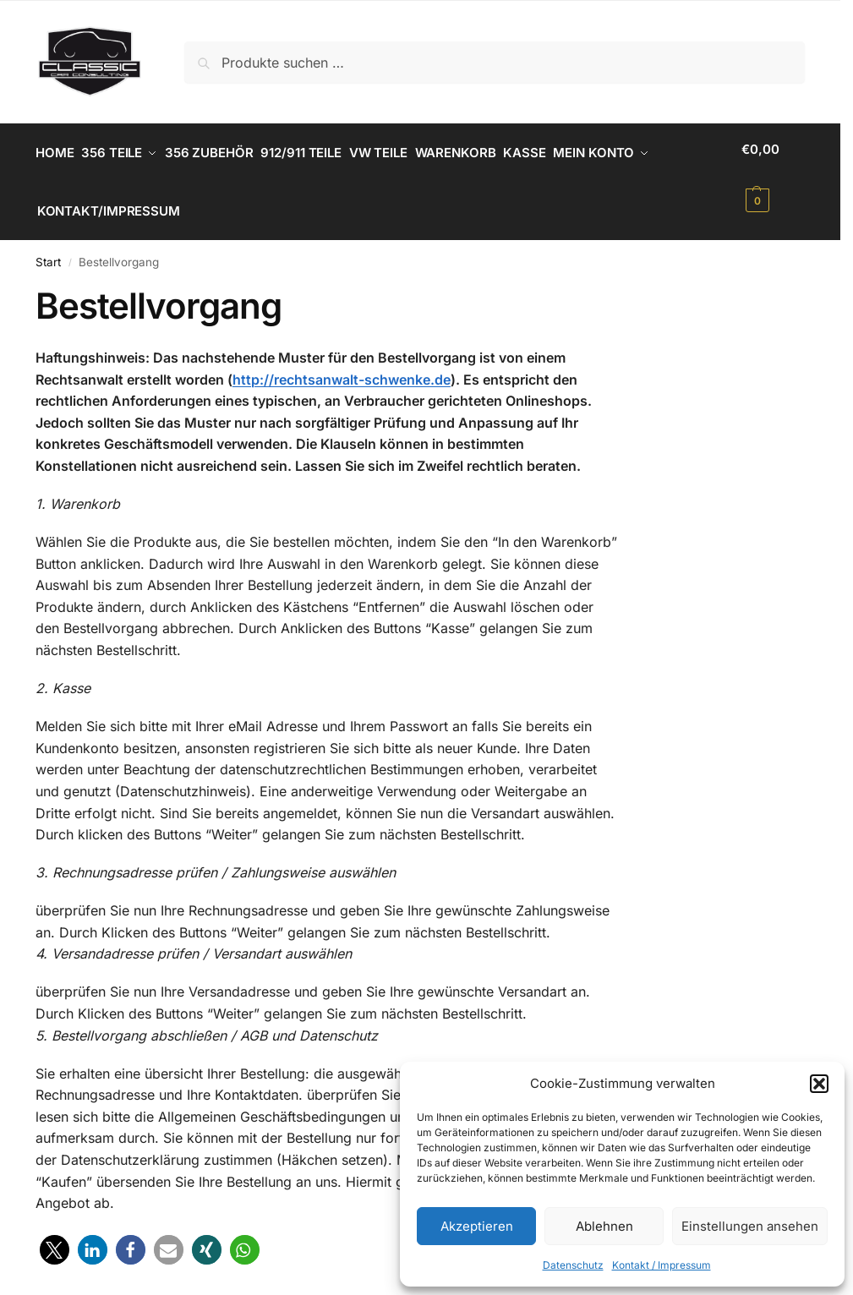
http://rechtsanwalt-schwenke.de (341, 364)
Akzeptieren (476, 1226)
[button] (819, 1083)
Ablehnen (604, 1226)
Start (48, 247)
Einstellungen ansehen (749, 1226)
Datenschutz (573, 1265)
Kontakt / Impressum (661, 1265)
